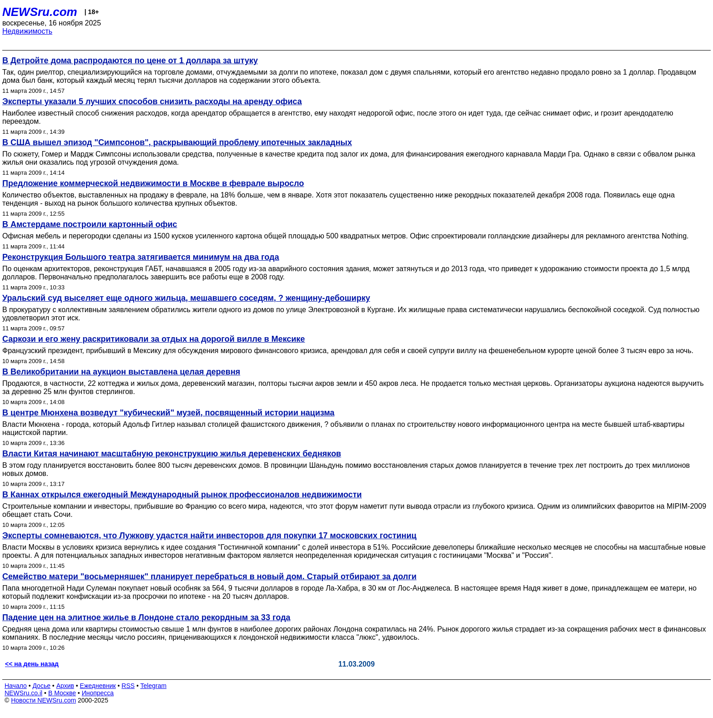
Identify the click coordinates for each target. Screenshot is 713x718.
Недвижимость (27, 31)
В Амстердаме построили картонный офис (89, 224)
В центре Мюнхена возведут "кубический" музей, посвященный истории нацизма (168, 412)
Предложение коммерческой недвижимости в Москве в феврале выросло (153, 183)
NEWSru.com (39, 12)
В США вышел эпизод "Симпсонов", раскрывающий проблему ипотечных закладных (177, 142)
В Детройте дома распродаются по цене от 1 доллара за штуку (130, 60)
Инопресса (98, 693)
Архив (65, 685)
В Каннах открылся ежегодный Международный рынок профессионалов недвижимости (182, 494)
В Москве (62, 693)
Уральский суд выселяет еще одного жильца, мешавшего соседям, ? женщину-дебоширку (186, 298)
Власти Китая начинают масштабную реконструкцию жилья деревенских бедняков (171, 453)
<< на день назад (32, 663)
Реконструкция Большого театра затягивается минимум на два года (140, 257)
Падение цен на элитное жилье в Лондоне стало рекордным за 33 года (146, 617)
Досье (41, 685)
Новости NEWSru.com (43, 700)
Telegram (154, 685)
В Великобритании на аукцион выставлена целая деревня (121, 371)
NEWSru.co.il (23, 693)
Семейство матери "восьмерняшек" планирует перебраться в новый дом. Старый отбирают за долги (209, 576)
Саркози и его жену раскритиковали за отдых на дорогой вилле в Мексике (153, 339)
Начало (16, 685)
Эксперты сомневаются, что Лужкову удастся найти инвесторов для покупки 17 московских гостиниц (209, 535)
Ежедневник (98, 685)
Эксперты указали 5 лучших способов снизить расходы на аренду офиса (152, 101)
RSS (128, 685)
